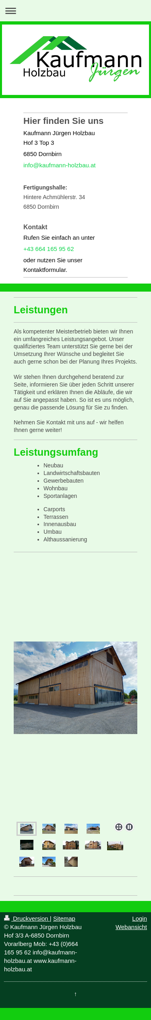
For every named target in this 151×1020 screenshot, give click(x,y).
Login (139, 918)
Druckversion (27, 918)
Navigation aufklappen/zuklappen (75, 10)
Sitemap (64, 918)
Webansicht (131, 926)
